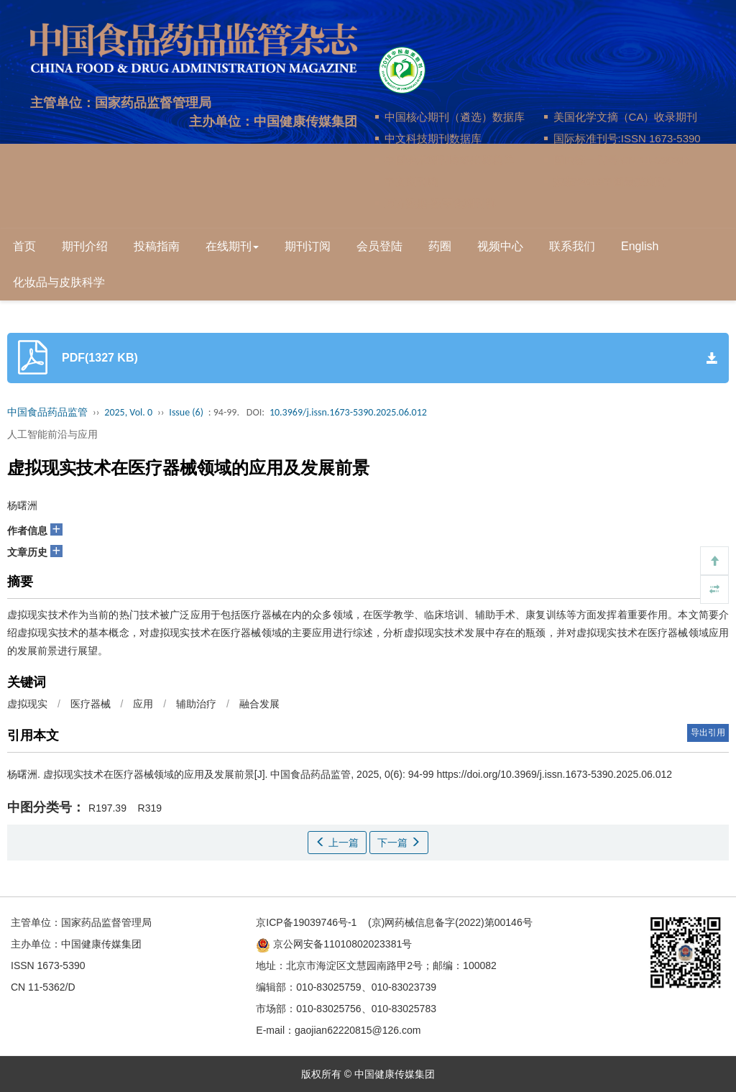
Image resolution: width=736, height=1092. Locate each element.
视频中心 (500, 246)
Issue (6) (186, 412)
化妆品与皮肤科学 (59, 282)
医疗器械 (90, 704)
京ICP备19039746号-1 (306, 922)
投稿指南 (157, 246)
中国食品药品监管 (47, 412)
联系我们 (572, 246)
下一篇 (398, 842)
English (639, 246)
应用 (143, 704)
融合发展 (259, 704)
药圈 (439, 246)
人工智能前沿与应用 (52, 434)
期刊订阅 (308, 246)
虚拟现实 (27, 704)
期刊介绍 (85, 246)
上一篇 (337, 842)
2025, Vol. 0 (128, 412)
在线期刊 (232, 246)
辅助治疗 (196, 704)
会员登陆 (379, 246)
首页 (24, 246)
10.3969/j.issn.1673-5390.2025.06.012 (348, 412)
